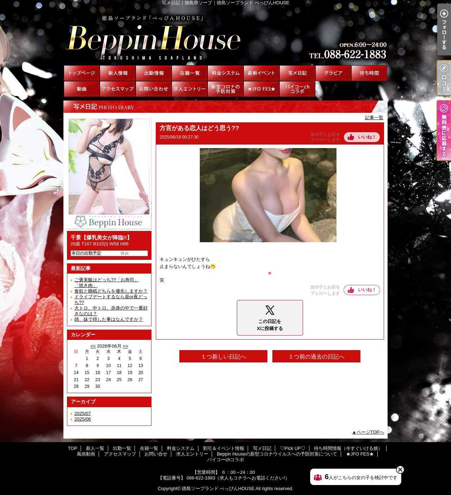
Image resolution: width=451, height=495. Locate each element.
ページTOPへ (370, 432)
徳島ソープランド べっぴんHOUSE (218, 488)
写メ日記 (297, 73)
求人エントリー (190, 89)
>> (125, 346)
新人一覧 (118, 73)
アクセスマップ (118, 89)
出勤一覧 (154, 73)
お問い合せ (154, 89)
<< (92, 346)
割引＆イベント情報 (261, 73)
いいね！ (367, 137)
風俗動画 (82, 89)
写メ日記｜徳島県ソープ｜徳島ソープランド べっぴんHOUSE (225, 35)
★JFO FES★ (261, 89)
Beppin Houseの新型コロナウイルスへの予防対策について (225, 89)
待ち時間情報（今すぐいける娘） (369, 73)
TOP (82, 73)
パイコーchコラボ (297, 89)
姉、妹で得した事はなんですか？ (108, 319)
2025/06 (82, 419)
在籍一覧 (190, 73)
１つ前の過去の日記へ (316, 357)
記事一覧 (374, 117)
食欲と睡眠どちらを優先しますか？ (111, 291)
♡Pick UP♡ (333, 73)
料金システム (225, 73)
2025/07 (82, 413)
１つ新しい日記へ (223, 357)
